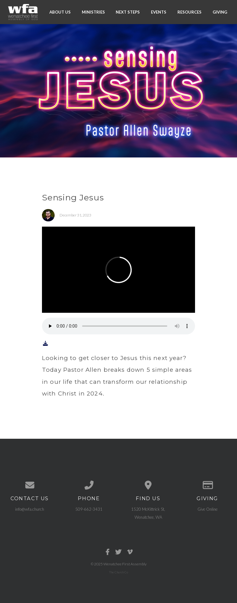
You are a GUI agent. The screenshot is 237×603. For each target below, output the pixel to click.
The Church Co (118, 572)
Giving (220, 11)
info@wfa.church (29, 509)
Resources (189, 11)
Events (158, 11)
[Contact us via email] (29, 485)
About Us (60, 11)
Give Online (208, 509)
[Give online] (207, 485)
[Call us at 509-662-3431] (89, 485)
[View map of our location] (148, 485)
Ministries (93, 11)
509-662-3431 (88, 509)
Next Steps (128, 11)
